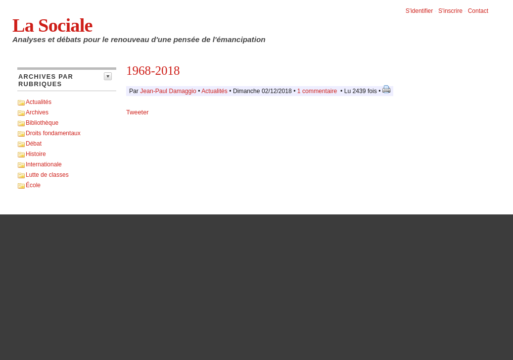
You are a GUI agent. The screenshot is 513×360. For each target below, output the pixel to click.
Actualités (38, 102)
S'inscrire (450, 10)
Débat (34, 143)
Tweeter (137, 112)
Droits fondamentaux (53, 133)
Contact (478, 10)
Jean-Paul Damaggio (168, 91)
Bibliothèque (42, 122)
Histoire (36, 154)
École (33, 185)
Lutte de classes (47, 174)
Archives (37, 112)
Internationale (44, 164)
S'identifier (419, 10)
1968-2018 (153, 70)
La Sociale (52, 25)
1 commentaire (317, 91)
